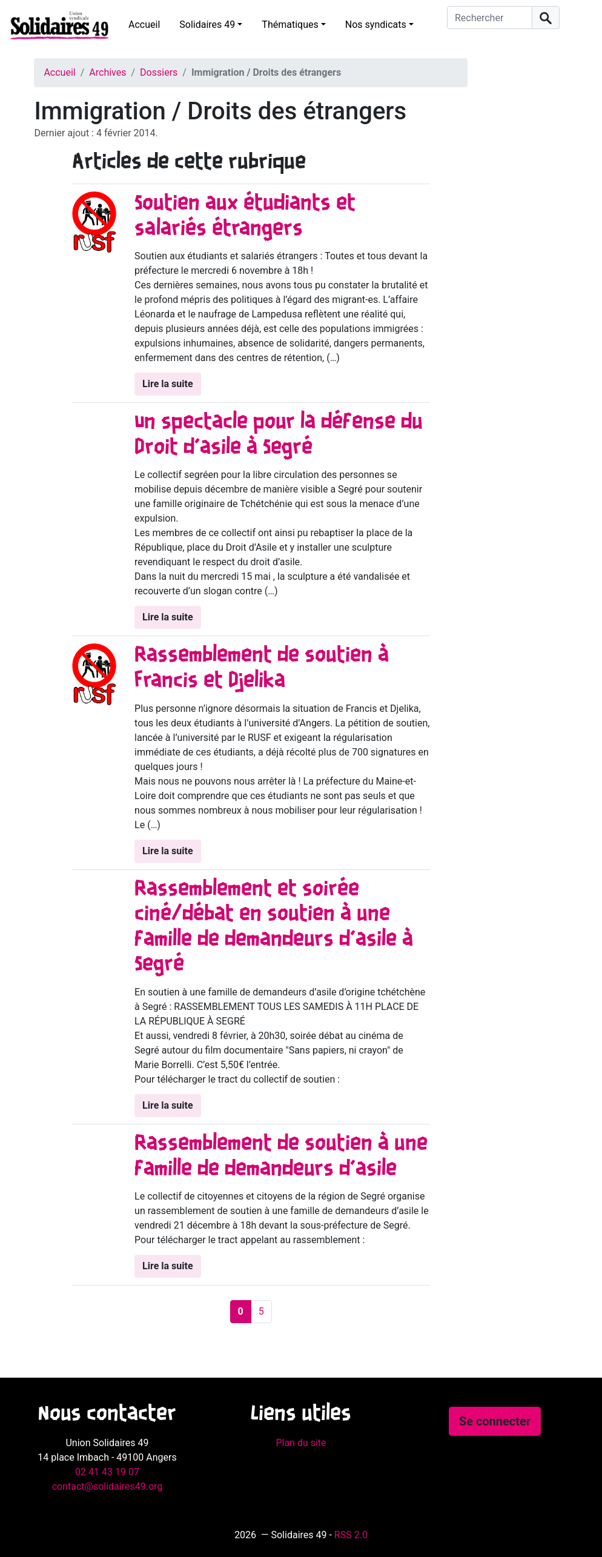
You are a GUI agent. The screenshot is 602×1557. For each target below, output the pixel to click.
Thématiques (290, 24)
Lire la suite (167, 384)
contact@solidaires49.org (107, 1486)
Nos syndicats (375, 24)
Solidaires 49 (207, 24)
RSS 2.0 (351, 1535)
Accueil (144, 24)
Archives (107, 72)
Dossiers (158, 72)
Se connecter (495, 1421)
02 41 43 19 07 (107, 1472)
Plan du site (301, 1443)
